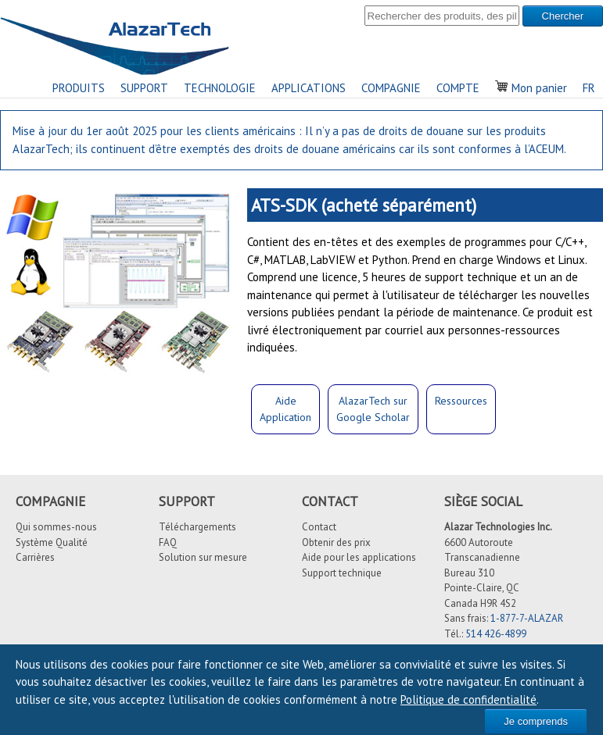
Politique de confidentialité (468, 699)
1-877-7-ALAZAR (526, 618)
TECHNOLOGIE (220, 87)
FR (589, 87)
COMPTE (457, 87)
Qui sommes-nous (56, 526)
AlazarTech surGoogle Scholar (373, 409)
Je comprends (536, 721)
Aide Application (285, 409)
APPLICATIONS (308, 87)
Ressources (461, 401)
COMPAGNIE (391, 87)
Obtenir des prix (336, 542)
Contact (319, 526)
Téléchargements (197, 526)
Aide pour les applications (359, 557)
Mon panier (531, 87)
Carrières (35, 557)
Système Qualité (52, 542)
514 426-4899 (495, 633)
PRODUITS (78, 87)
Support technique (342, 573)
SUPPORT (144, 87)
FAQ (168, 542)
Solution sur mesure (203, 557)
